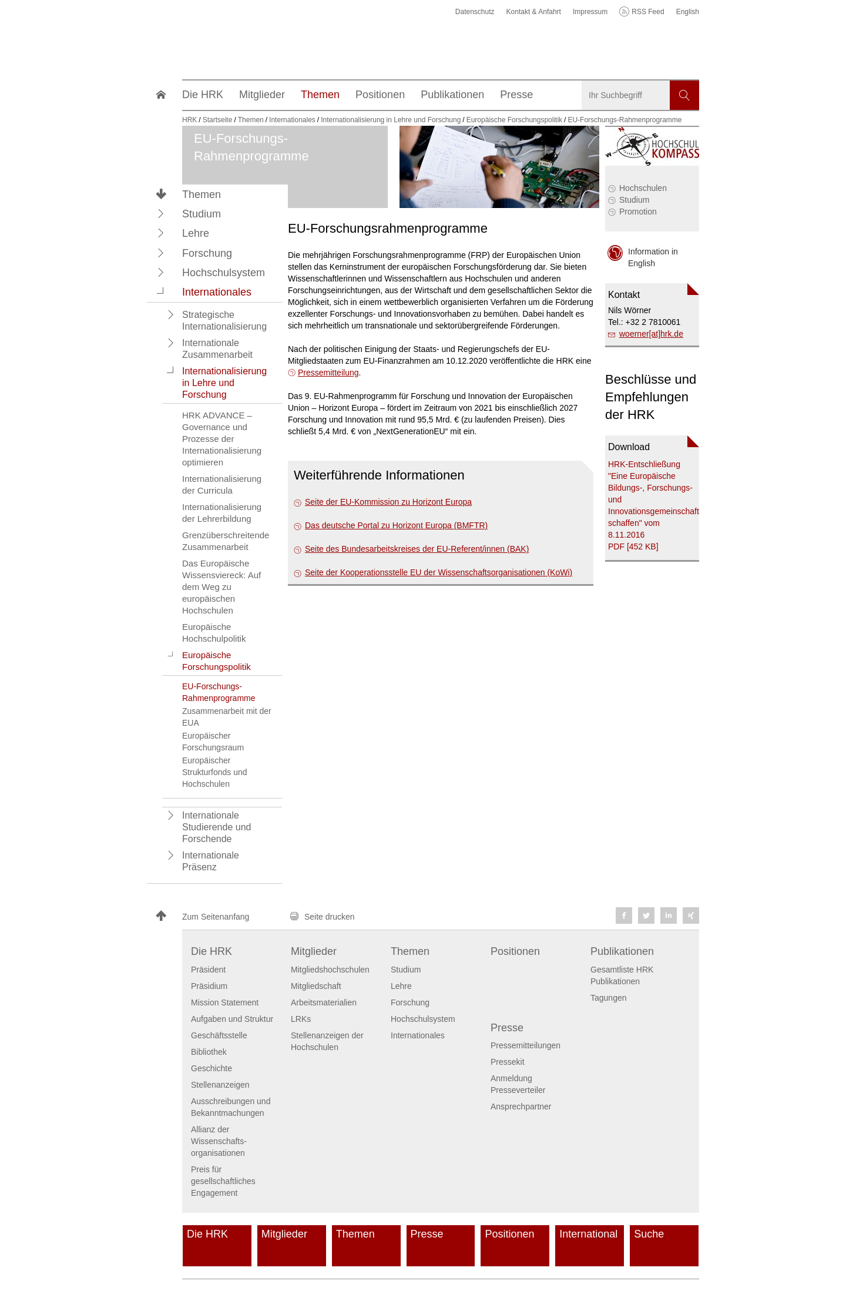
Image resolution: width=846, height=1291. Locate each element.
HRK (189, 120)
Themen (201, 194)
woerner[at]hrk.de (651, 333)
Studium (634, 199)
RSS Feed (648, 12)
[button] (161, 213)
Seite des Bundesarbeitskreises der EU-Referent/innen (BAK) (417, 549)
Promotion (638, 211)
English (687, 12)
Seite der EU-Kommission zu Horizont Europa (388, 502)
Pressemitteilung (328, 372)
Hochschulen (643, 188)
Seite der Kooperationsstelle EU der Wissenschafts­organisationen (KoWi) (438, 572)
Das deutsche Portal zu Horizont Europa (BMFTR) (396, 525)
